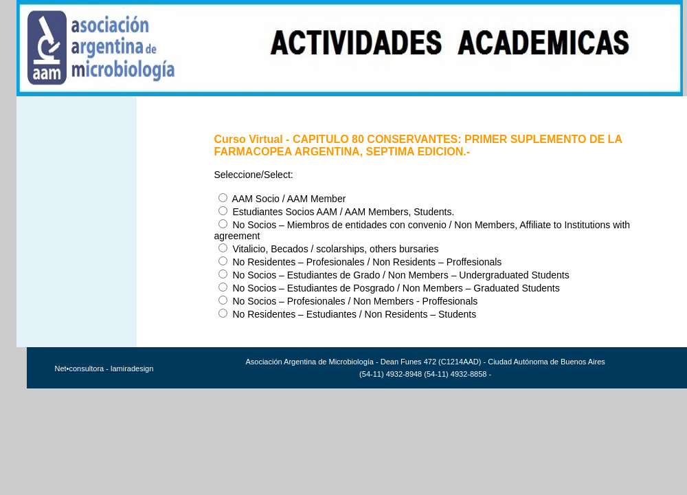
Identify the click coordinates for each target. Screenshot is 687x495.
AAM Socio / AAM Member (282, 198)
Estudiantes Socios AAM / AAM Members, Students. (336, 211)
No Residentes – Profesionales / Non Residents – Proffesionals (360, 261)
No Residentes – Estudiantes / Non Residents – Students (347, 314)
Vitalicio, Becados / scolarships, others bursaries (328, 248)
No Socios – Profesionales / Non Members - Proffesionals (348, 301)
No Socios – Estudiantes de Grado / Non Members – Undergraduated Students (394, 275)
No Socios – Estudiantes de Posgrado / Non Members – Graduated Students (389, 288)
